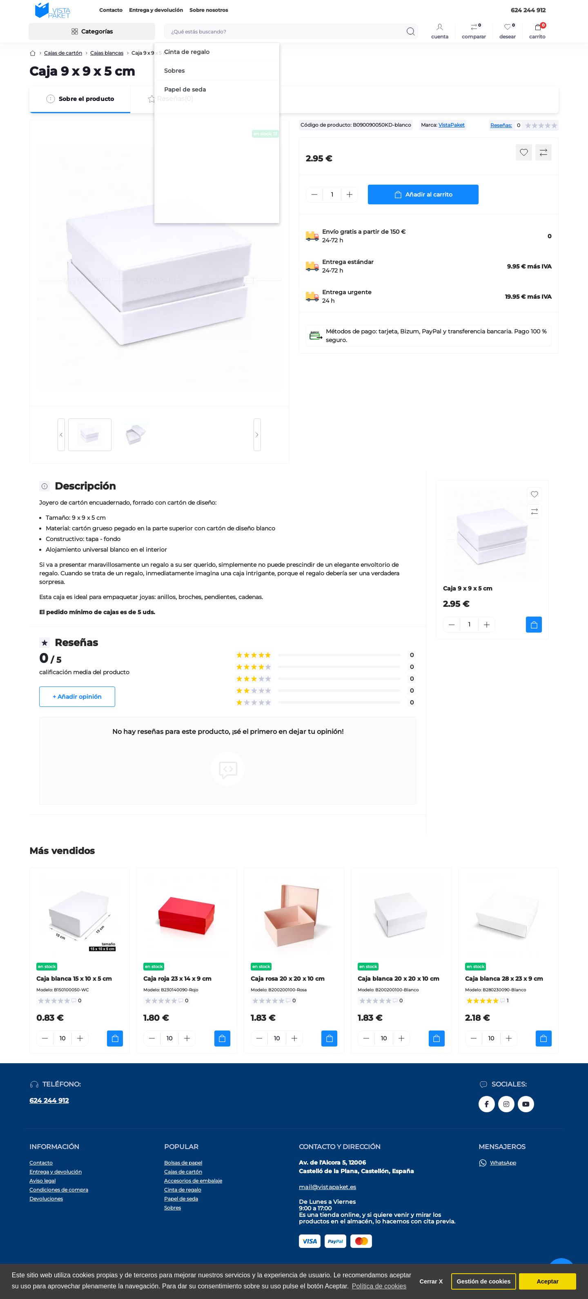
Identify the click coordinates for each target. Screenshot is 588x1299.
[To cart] (534, 625)
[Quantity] (332, 195)
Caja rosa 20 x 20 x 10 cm (288, 978)
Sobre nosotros (208, 10)
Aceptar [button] (548, 1281)
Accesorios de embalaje (193, 1181)
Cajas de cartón (63, 53)
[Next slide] (257, 434)
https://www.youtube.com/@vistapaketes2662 (526, 1104)
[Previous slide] (61, 434)
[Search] (410, 31)
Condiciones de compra (58, 1190)
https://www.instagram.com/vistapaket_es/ (506, 1104)
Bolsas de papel (183, 1163)
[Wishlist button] (524, 152)
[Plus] (349, 194)
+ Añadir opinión (77, 696)
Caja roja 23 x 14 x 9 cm (177, 978)
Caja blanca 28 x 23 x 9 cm (504, 978)
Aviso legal (42, 1181)
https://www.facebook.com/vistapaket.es (487, 1104)
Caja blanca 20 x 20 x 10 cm (398, 978)
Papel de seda (181, 1199)
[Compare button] (543, 152)
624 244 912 (49, 1100)
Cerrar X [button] (431, 1281)
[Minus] (314, 194)
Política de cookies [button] (379, 1286)
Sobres (172, 1208)
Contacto (110, 10)
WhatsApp (503, 1163)
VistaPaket (452, 125)
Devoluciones (46, 1199)
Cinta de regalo (182, 1190)
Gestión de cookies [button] (484, 1281)
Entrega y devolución (156, 10)
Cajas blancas (106, 53)
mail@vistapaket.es (327, 1187)
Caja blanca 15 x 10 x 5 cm (74, 978)
